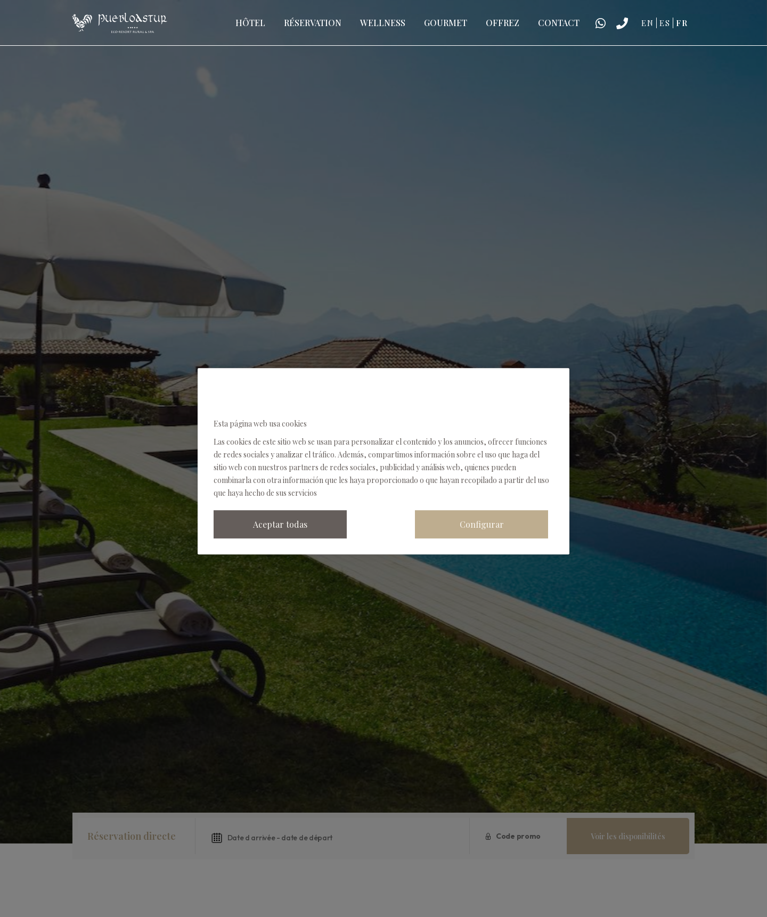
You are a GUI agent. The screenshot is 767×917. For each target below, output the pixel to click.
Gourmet (445, 22)
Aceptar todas (280, 524)
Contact (559, 22)
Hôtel (250, 22)
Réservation (312, 22)
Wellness (382, 22)
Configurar (482, 524)
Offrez (502, 22)
